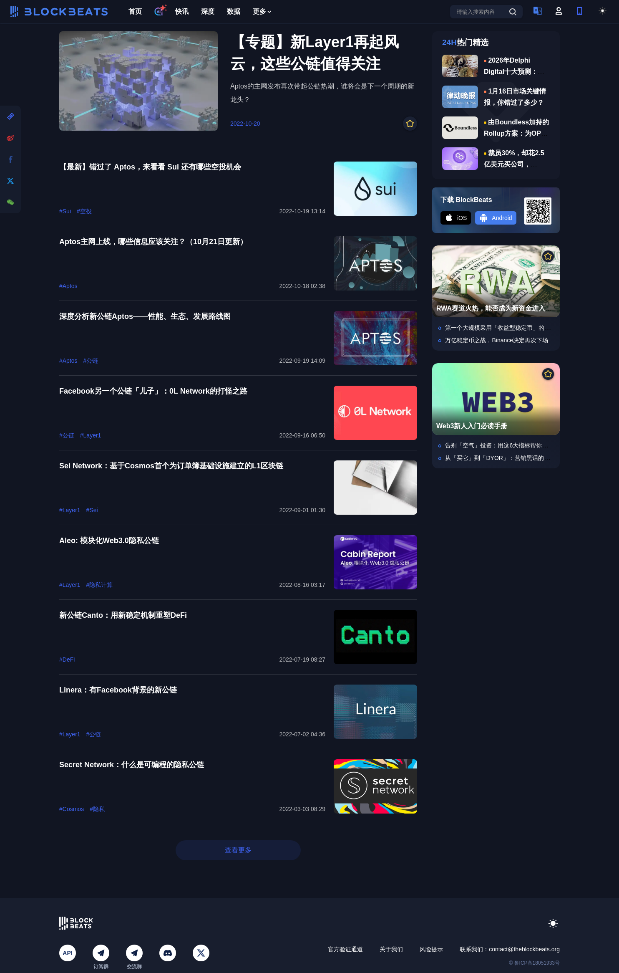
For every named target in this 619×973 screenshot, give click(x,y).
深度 (207, 11)
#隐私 (97, 809)
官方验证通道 (345, 949)
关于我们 (391, 949)
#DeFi (67, 659)
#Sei (92, 510)
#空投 (84, 211)
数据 (233, 11)
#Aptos (68, 286)
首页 (135, 11)
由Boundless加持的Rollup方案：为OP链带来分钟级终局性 (516, 133)
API (67, 953)
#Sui (65, 211)
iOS (456, 218)
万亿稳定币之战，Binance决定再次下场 (496, 340)
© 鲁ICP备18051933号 (534, 963)
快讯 (182, 11)
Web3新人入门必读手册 (471, 426)
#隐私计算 (99, 584)
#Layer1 (90, 435)
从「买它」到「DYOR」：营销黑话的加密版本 (506, 458)
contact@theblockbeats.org (524, 949)
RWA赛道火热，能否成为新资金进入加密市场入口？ (514, 308)
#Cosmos (71, 809)
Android (495, 218)
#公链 (90, 360)
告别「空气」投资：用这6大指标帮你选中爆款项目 (511, 445)
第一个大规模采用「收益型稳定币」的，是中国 (506, 327)
